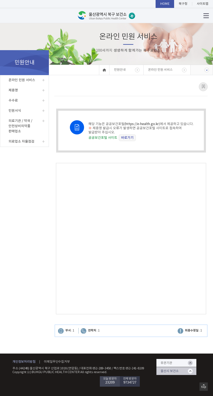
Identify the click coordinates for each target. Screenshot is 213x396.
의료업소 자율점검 (21, 141)
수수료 (13, 100)
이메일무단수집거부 (57, 362)
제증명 (13, 90)
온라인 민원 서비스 (22, 80)
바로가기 (127, 138)
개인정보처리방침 (23, 362)
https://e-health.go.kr (142, 124)
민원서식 (15, 111)
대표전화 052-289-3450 (95, 368)
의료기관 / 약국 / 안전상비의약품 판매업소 (20, 126)
